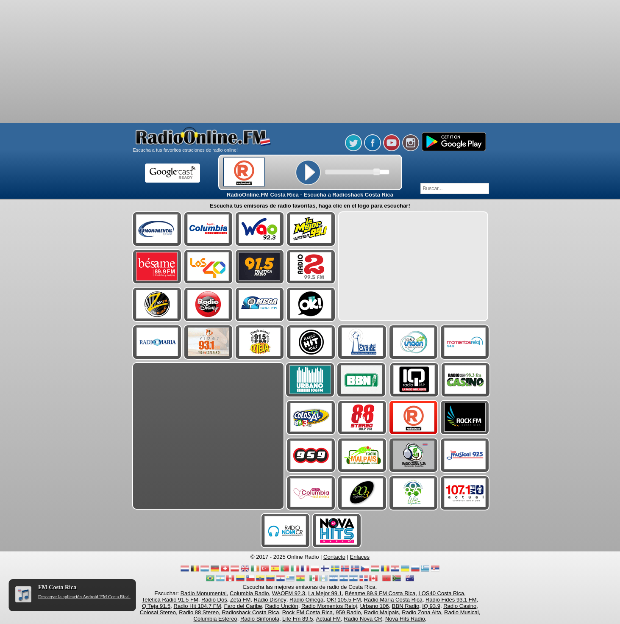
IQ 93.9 (431, 606)
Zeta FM (240, 599)
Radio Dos (214, 599)
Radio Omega (306, 599)
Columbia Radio (249, 593)
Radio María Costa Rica (393, 599)
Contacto (334, 557)
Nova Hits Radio (405, 619)
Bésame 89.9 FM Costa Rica (380, 593)
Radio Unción (281, 606)
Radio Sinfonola (259, 619)
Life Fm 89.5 (297, 619)
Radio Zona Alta (421, 612)
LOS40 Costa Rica (441, 593)
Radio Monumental (204, 593)
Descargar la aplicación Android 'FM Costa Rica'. (84, 596)
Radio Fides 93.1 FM (451, 599)
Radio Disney (270, 599)
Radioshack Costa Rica (250, 612)
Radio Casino (459, 606)
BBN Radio (405, 606)
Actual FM (328, 619)
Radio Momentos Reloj (329, 606)
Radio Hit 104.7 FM (197, 606)
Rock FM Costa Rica (307, 612)
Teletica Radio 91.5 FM (170, 599)
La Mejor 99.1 (325, 593)
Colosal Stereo (158, 612)
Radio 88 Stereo (199, 612)
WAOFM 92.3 (288, 593)
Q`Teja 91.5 (156, 606)
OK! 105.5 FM (344, 599)
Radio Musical (461, 612)
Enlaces (360, 557)
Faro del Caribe (243, 606)
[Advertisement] (310, 21)
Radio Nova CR (363, 619)
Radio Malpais (381, 612)
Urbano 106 (374, 606)
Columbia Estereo (215, 619)
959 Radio (348, 612)
